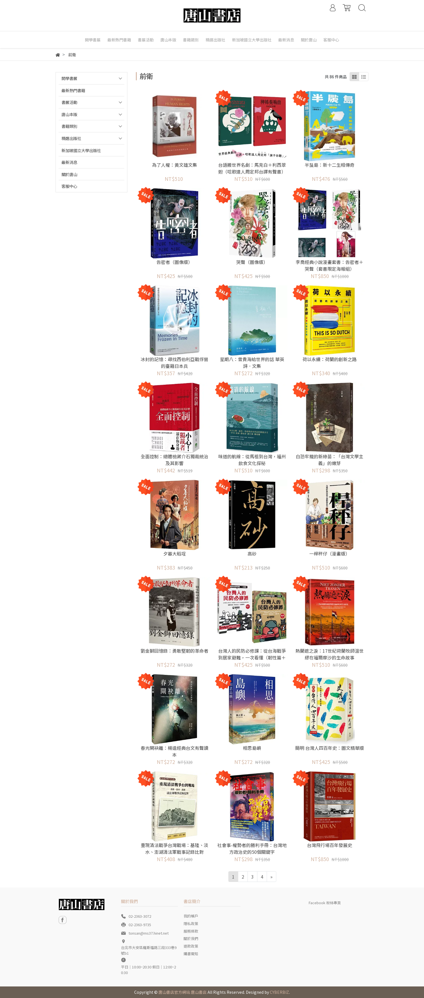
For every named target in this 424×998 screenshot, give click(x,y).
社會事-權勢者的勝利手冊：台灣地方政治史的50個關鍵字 (252, 848)
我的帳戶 (191, 916)
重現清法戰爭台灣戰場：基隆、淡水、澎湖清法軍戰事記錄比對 (174, 848)
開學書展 (69, 78)
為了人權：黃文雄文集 (174, 164)
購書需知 (191, 953)
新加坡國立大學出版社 (81, 150)
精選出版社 (71, 138)
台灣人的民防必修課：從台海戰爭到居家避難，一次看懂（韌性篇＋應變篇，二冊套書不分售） (252, 657)
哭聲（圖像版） (252, 262)
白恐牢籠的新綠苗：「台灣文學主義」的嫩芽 (329, 459)
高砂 (252, 553)
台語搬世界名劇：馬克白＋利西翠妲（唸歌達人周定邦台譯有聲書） (252, 168)
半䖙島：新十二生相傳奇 (329, 164)
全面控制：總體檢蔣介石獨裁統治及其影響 (174, 459)
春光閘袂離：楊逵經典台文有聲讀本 (174, 751)
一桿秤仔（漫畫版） (329, 553)
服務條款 (191, 931)
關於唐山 (69, 174)
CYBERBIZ (279, 992)
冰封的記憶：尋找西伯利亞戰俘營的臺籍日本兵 (174, 362)
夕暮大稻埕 (174, 553)
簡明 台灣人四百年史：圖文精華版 (329, 747)
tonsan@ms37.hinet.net (149, 933)
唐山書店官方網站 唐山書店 (182, 992)
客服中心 (69, 186)
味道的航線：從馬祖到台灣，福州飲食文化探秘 (252, 459)
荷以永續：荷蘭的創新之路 (329, 359)
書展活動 (69, 102)
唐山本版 (69, 114)
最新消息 (69, 162)
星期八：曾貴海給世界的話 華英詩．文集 (252, 362)
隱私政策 (191, 923)
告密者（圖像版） (174, 262)
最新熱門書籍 (73, 90)
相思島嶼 (252, 747)
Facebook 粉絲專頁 (325, 902)
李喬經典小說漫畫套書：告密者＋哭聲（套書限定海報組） (329, 265)
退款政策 (191, 946)
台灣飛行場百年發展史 (329, 845)
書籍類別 (69, 126)
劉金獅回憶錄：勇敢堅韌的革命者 (174, 650)
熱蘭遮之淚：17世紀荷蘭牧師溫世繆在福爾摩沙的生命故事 (329, 654)
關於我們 (191, 938)
